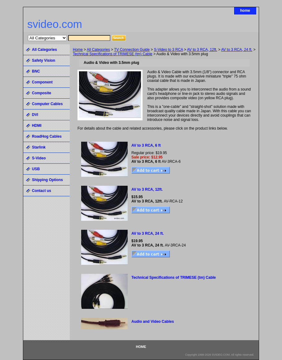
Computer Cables (47, 104)
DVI (35, 115)
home (245, 10)
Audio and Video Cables (152, 321)
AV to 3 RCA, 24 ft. (237, 49)
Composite (41, 93)
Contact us (41, 191)
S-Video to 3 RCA (168, 49)
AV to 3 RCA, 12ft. (202, 49)
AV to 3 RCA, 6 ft (146, 145)
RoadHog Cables (47, 136)
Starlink (39, 147)
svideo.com (54, 24)
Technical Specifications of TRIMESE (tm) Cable (112, 54)
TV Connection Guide (132, 49)
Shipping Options (47, 180)
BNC (36, 71)
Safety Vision (43, 60)
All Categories (98, 49)
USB (36, 169)
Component (42, 82)
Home (78, 49)
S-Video (39, 158)
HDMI (37, 125)
